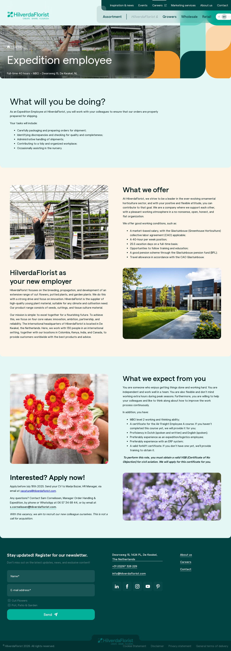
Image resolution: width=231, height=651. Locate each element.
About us (206, 5)
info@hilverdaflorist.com (129, 573)
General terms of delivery (212, 646)
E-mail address (21, 590)
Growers (165, 16)
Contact (222, 5)
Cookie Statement (134, 646)
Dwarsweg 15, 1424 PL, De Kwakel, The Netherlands (134, 557)
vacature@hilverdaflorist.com (38, 490)
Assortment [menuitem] (108, 16)
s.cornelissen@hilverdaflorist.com (33, 506)
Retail (202, 16)
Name (15, 576)
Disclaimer (157, 646)
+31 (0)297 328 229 (124, 566)
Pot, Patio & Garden (22, 605)
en (219, 16)
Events (142, 5)
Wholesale (185, 16)
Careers (157, 5)
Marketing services (183, 5)
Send (48, 615)
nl (215, 16)
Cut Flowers (17, 600)
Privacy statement (180, 646)
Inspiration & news (122, 5)
